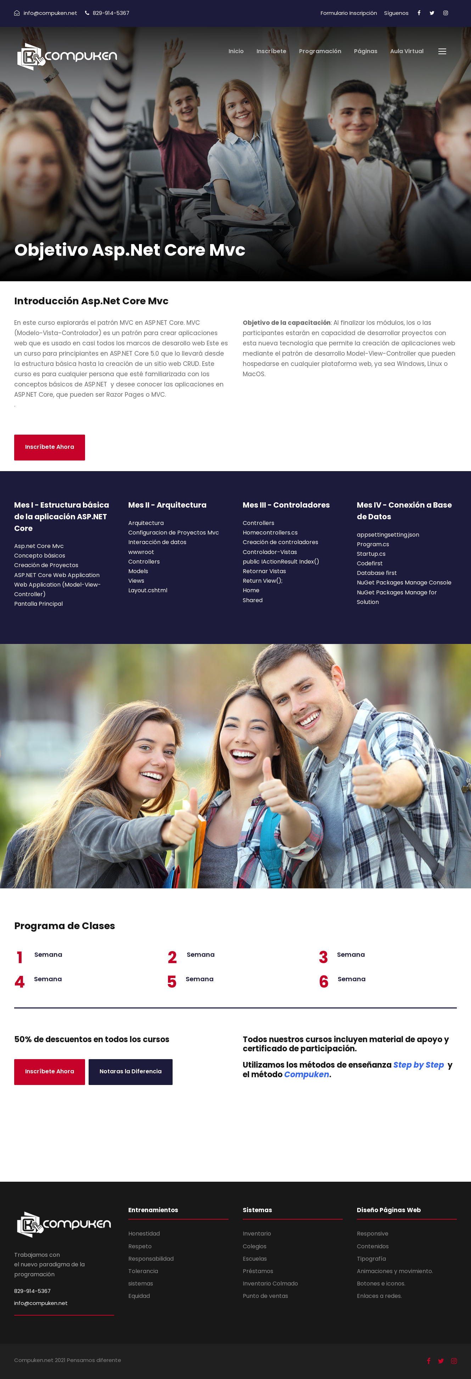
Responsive (372, 1234)
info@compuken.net (41, 1303)
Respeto (140, 1246)
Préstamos (258, 1271)
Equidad (139, 1296)
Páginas (365, 51)
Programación (320, 51)
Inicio (236, 51)
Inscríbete (271, 51)
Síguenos (396, 13)
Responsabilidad (151, 1259)
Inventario (257, 1234)
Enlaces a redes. (379, 1296)
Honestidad (144, 1234)
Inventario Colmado (270, 1283)
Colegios (255, 1246)
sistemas (140, 1283)
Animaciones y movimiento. (395, 1271)
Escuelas (255, 1259)
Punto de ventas (265, 1296)
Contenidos (373, 1246)
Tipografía (371, 1259)
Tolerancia (143, 1271)
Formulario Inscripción (349, 13)
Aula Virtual (407, 51)
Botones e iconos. (381, 1283)
